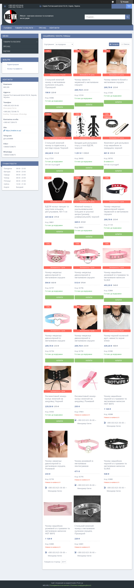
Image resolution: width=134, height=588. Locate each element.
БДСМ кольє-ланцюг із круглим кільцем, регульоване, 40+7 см (57, 209)
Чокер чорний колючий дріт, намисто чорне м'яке (116, 338)
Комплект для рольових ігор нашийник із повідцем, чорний (116, 145)
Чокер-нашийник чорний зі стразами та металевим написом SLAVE (115, 465)
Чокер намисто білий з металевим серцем (115, 80)
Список (126, 44)
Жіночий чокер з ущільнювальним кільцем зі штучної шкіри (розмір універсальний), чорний (87, 211)
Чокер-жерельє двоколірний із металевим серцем (55, 275)
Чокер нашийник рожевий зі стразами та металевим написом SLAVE (116, 276)
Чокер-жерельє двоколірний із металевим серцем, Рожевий (55, 465)
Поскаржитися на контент (59, 585)
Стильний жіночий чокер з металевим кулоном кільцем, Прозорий (55, 83)
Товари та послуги (24, 28)
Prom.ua (80, 583)
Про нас (42, 28)
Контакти (54, 28)
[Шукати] (127, 17)
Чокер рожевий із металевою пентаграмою (84, 463)
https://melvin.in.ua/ (13, 131)
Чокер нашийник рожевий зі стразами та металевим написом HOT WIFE (57, 529)
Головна (8, 28)
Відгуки (6, 51)
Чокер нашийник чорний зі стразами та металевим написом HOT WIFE (115, 400)
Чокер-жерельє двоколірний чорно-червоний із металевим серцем (116, 210)
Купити (59, 107)
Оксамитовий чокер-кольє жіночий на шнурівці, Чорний (56, 398)
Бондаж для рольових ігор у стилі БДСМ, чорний (86, 145)
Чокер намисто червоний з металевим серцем (86, 82)
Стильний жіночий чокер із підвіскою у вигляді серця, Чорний (56, 145)
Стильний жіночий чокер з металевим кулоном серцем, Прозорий (85, 529)
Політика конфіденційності (81, 585)
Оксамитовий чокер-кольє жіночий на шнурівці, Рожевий (85, 398)
